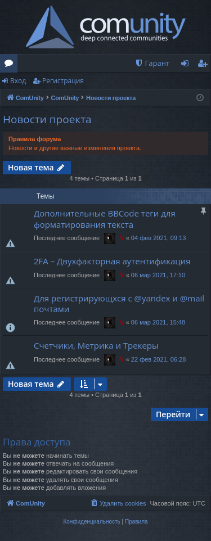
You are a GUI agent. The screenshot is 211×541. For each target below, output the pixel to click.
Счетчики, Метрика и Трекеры (96, 345)
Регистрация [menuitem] (205, 65)
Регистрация (63, 80)
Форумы (11, 65)
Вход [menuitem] (187, 65)
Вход (18, 80)
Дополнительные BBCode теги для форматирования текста (105, 218)
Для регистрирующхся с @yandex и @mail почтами (119, 303)
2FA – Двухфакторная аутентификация (112, 261)
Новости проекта (47, 119)
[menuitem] (152, 63)
